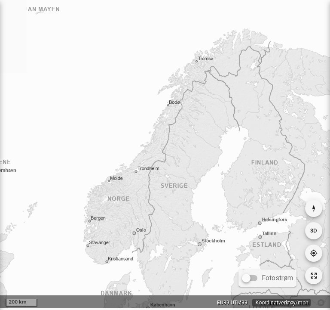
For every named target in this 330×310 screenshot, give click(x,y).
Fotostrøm (277, 278)
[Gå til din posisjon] (313, 253)
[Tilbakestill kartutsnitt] (313, 275)
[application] (165, 154)
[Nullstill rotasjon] (313, 208)
